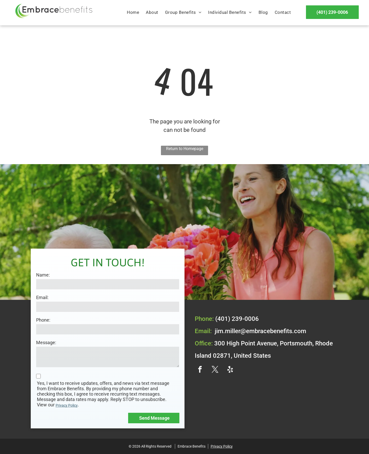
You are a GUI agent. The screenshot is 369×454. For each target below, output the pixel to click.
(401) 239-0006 (237, 318)
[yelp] (230, 370)
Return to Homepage (184, 148)
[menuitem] (133, 12)
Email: (42, 297)
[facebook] (200, 370)
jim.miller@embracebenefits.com (260, 331)
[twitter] (215, 370)
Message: (46, 342)
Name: (43, 275)
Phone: (43, 320)
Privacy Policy (67, 405)
